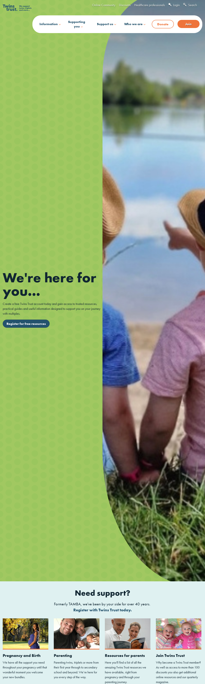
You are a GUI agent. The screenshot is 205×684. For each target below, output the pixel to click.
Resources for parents (125, 655)
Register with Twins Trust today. (102, 610)
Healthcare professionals (149, 5)
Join (188, 24)
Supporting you (76, 24)
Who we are (133, 24)
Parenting (63, 655)
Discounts (125, 5)
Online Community (103, 5)
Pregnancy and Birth (22, 655)
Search (190, 5)
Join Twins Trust (170, 655)
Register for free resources (26, 324)
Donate (162, 24)
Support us (105, 24)
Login (174, 5)
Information (48, 24)
